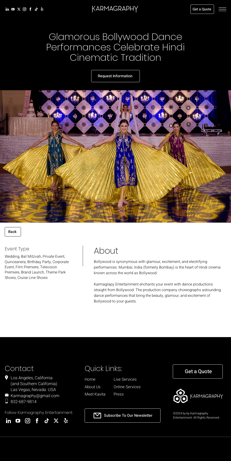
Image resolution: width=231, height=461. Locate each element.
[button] (222, 9)
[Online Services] (135, 387)
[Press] (123, 394)
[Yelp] (41, 9)
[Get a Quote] (202, 9)
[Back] (13, 232)
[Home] (93, 379)
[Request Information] (115, 76)
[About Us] (94, 387)
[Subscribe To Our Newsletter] (123, 415)
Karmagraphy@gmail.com (35, 396)
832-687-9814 (24, 402)
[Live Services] (133, 379)
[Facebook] (30, 9)
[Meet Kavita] (96, 394)
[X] (18, 9)
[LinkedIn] (7, 9)
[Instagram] (24, 9)
